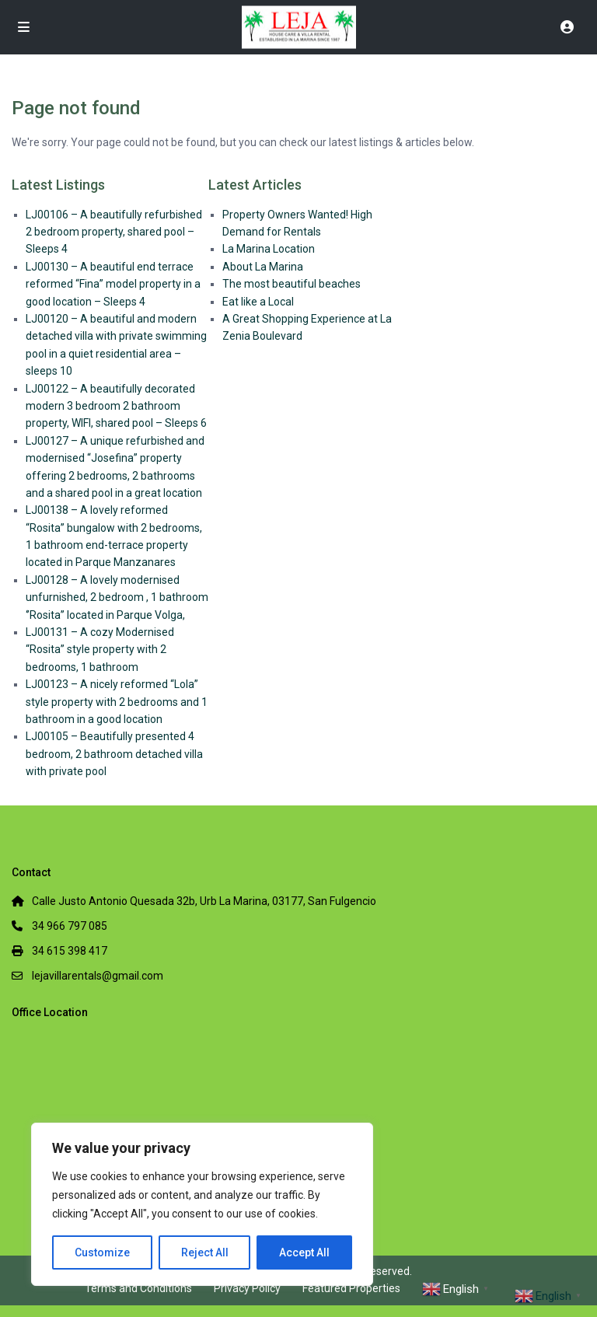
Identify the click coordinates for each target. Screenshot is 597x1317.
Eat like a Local (258, 301)
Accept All (304, 1252)
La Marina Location (268, 249)
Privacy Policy (247, 1288)
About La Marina (262, 266)
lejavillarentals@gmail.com (97, 975)
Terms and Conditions (138, 1288)
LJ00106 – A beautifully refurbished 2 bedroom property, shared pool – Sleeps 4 (114, 232)
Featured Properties (351, 1288)
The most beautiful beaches (291, 284)
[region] (202, 1204)
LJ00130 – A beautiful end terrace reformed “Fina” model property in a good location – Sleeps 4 (113, 284)
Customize (102, 1252)
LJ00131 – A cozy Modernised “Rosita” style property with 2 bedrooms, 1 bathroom (100, 649)
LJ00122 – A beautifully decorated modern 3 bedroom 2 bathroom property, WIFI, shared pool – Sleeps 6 (116, 406)
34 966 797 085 (69, 926)
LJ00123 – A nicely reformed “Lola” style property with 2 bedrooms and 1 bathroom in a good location (117, 701)
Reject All (205, 1252)
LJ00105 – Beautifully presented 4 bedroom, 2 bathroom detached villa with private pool (114, 753)
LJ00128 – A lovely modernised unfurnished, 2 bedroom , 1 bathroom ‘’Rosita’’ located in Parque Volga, (117, 597)
